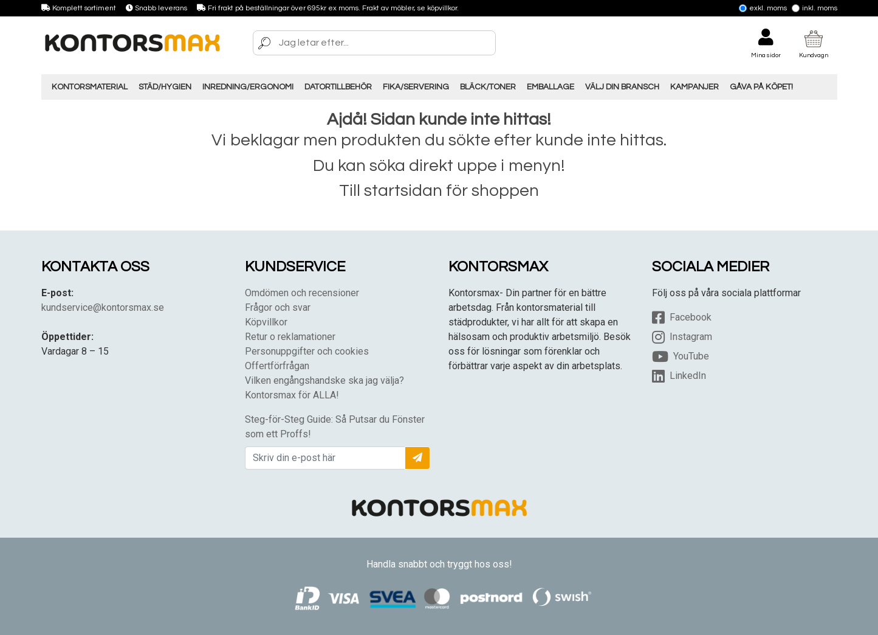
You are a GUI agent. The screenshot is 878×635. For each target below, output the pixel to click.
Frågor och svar (277, 307)
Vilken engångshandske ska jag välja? (324, 380)
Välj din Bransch (622, 87)
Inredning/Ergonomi (247, 87)
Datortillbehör (338, 87)
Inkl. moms (814, 8)
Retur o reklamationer (290, 336)
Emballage (550, 87)
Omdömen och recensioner (302, 293)
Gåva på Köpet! (761, 87)
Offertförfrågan (277, 366)
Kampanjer (694, 87)
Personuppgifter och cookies (307, 351)
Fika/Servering (416, 87)
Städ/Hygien (165, 87)
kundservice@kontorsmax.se (102, 307)
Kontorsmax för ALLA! (292, 395)
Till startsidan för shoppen (439, 191)
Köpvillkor (266, 322)
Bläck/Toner (488, 87)
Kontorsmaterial (90, 87)
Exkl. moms (763, 8)
